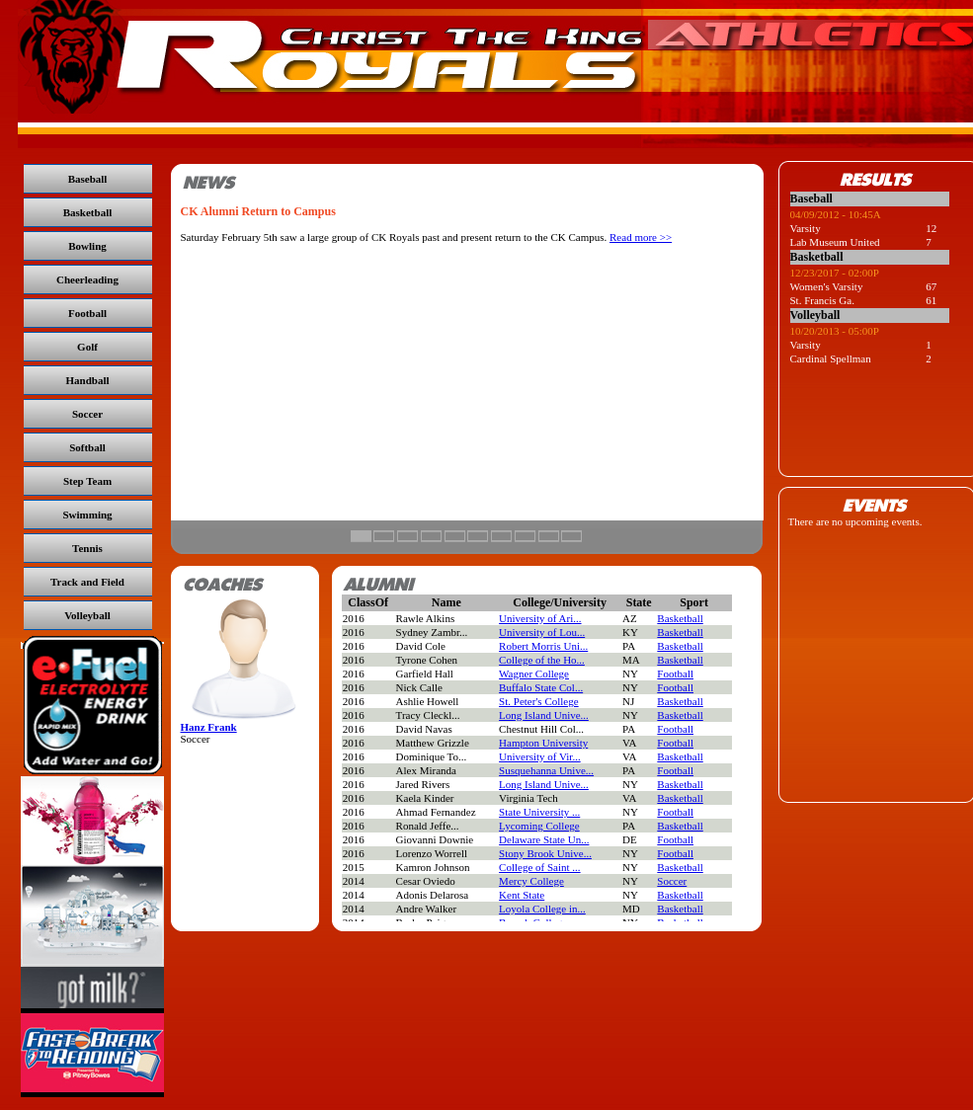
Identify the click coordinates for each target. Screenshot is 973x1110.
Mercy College (531, 881)
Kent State (521, 895)
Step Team (87, 481)
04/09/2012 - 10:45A (835, 214)
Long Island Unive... (544, 715)
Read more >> (640, 237)
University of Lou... (542, 632)
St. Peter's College (539, 701)
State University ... (539, 812)
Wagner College (534, 673)
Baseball (88, 179)
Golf (87, 347)
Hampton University (543, 743)
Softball (87, 447)
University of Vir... (540, 756)
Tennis (87, 548)
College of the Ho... (542, 660)
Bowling (87, 246)
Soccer (87, 414)
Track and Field (87, 582)
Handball (87, 380)
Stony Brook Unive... (545, 853)
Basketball (88, 212)
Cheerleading (87, 279)
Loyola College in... (542, 908)
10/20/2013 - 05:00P (834, 331)
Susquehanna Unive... (546, 770)
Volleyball (87, 615)
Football (87, 313)
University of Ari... (540, 618)
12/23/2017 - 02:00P (834, 272)
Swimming (87, 514)
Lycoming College (539, 826)
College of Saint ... (540, 867)
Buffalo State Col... (541, 687)
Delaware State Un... (544, 839)
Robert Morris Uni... (543, 646)
